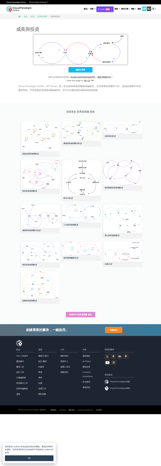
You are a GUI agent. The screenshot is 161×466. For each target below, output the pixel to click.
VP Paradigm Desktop (38, 2)
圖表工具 (20, 366)
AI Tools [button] (105, 9)
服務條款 (86, 356)
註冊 (144, 9)
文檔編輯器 (21, 377)
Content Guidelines (85, 410)
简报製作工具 (22, 383)
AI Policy (86, 361)
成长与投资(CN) (104, 77)
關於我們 (64, 356)
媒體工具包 (65, 366)
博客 (40, 377)
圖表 (25, 16)
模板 (32, 16)
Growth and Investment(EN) (82, 77)
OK (29, 458)
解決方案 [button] (125, 9)
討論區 (41, 366)
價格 (139, 9)
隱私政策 (86, 366)
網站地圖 (42, 394)
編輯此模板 (80, 69)
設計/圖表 (42, 361)
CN (88, 80)
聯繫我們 (64, 372)
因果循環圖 (42, 16)
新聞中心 (64, 361)
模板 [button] (133, 9)
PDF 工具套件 (22, 356)
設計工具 (20, 372)
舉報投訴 (86, 387)
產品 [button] (86, 9)
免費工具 (42, 388)
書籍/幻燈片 (43, 356)
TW (92, 80)
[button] (92, 8)
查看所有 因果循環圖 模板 (80, 314)
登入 (149, 9)
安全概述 (86, 382)
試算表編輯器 (22, 388)
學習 (40, 372)
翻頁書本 (20, 361)
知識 (40, 383)
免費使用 (114, 330)
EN (85, 80)
